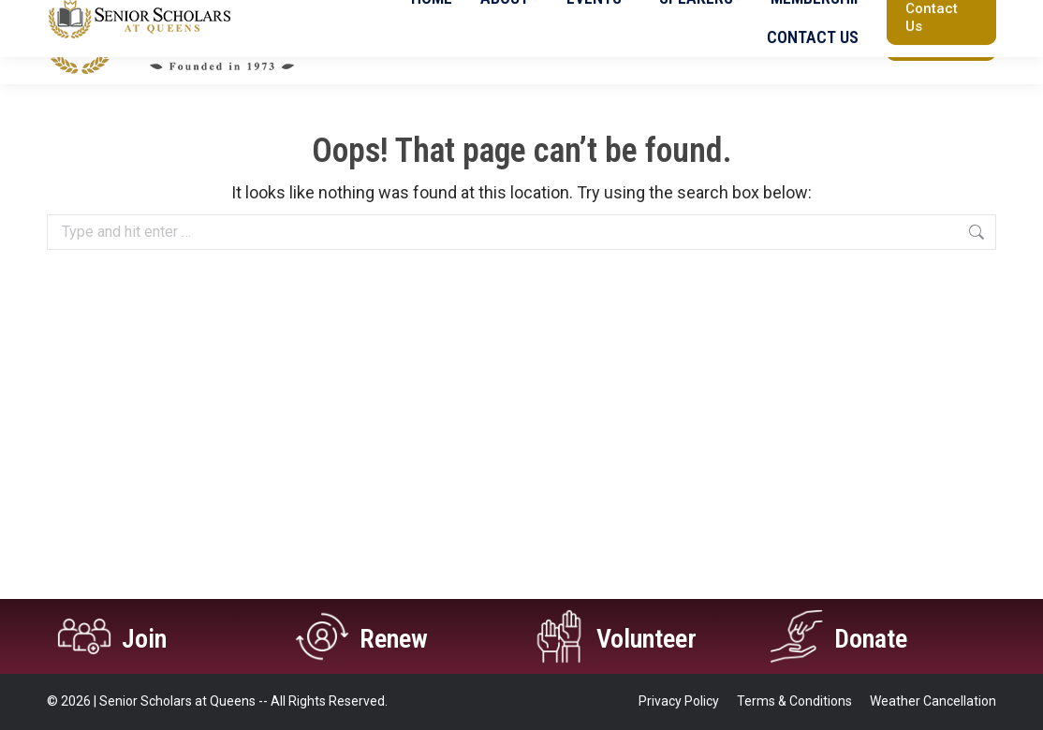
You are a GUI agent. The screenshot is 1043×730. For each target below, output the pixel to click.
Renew (396, 637)
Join (146, 637)
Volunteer (651, 637)
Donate (874, 637)
